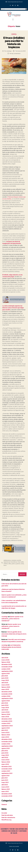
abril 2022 (4, 757)
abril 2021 (4, 784)
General (14, 34)
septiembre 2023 (7, 725)
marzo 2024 (5, 712)
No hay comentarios (15, 53)
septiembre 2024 (7, 698)
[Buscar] (26, 9)
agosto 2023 (5, 728)
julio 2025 (4, 676)
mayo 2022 (5, 755)
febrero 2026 (5, 662)
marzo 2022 (5, 760)
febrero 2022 (5, 762)
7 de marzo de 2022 (20, 51)
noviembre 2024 (6, 694)
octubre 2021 (5, 771)
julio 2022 (4, 750)
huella (22, 562)
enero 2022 (5, 764)
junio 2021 (4, 780)
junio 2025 (4, 678)
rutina (22, 563)
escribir (19, 560)
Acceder (4, 813)
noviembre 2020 (6, 796)
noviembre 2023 (6, 721)
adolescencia (7, 560)
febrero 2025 (5, 687)
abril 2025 (4, 682)
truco (5, 565)
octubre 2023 (5, 723)
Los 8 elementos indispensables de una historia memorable (11, 647)
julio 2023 (4, 730)
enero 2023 (5, 737)
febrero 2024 (5, 714)
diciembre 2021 (6, 766)
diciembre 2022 (6, 739)
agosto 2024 (5, 701)
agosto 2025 (5, 673)
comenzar (13, 560)
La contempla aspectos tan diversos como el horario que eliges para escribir (13, 307)
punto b (18, 563)
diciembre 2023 (6, 719)
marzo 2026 (5, 660)
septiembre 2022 (7, 746)
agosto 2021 (5, 775)
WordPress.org (6, 820)
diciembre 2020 (6, 794)
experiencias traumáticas (10, 562)
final (19, 562)
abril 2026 (4, 657)
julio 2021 (4, 778)
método (6, 563)
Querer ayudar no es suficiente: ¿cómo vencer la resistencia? (12, 618)
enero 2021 (5, 791)
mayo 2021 (5, 782)
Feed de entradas (7, 815)
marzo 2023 (5, 732)
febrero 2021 (5, 789)
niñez (9, 563)
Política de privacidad (14, 846)
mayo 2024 (5, 707)
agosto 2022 (5, 748)
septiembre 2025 (7, 671)
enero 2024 (5, 716)
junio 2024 (4, 705)
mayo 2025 (5, 680)
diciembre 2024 (6, 691)
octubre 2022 (5, 744)
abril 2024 (4, 710)
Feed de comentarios (8, 817)
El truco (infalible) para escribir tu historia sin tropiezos (14, 42)
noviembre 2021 (6, 769)
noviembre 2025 (6, 667)
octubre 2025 (5, 669)
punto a (14, 563)
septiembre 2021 (6, 773)
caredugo (8, 51)
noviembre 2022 (6, 741)
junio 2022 (4, 753)
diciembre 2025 (6, 664)
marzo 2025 (5, 685)
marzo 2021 (5, 787)
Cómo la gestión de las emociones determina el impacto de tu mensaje (13, 634)
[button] (13, 19)
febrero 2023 (5, 735)
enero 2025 (5, 689)
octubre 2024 (5, 696)
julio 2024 (4, 703)
